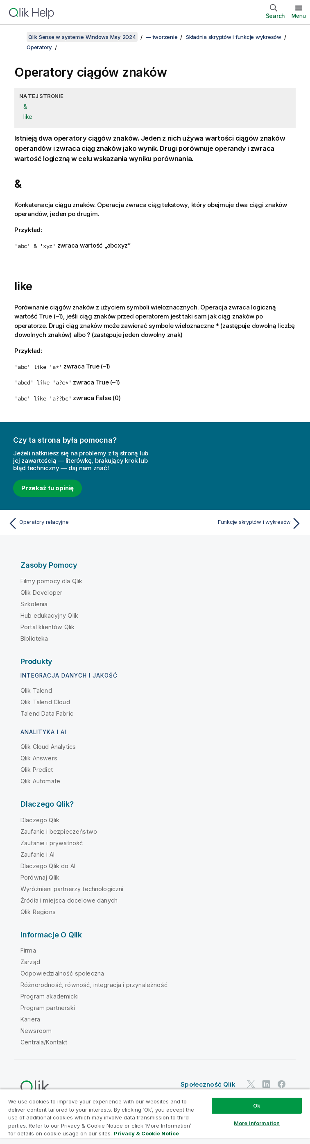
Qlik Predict (36, 769)
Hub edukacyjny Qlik (49, 615)
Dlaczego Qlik (39, 819)
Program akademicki (49, 996)
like (27, 116)
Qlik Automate (40, 781)
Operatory (39, 47)
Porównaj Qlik (39, 877)
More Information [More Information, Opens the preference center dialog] (257, 1123)
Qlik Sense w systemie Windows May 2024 (82, 37)
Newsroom (36, 1030)
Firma (28, 950)
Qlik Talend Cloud (45, 701)
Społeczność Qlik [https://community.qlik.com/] (208, 1084)
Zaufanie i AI (37, 854)
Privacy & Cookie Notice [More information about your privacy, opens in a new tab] (146, 1133)
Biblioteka (34, 638)
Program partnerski (47, 1007)
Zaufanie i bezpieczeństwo (58, 831)
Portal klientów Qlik (47, 626)
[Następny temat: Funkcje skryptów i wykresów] (231, 523)
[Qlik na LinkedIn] (266, 1084)
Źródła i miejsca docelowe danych (69, 900)
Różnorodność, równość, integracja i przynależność (93, 984)
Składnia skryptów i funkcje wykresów (233, 37)
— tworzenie (161, 37)
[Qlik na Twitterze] (251, 1084)
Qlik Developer (41, 592)
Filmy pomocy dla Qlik (51, 581)
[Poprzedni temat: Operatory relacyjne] (79, 523)
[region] (155, 1116)
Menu (299, 15)
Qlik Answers (38, 758)
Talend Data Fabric (46, 713)
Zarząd (30, 961)
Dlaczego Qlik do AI (47, 865)
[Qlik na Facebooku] (282, 1084)
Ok (256, 1105)
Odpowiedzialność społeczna (62, 973)
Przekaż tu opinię (47, 488)
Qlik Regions (38, 911)
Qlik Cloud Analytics (48, 746)
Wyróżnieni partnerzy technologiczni (72, 888)
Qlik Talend (36, 690)
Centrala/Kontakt (44, 1042)
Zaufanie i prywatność (51, 842)
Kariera (30, 1019)
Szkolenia (34, 603)
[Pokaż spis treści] (16, 37)
